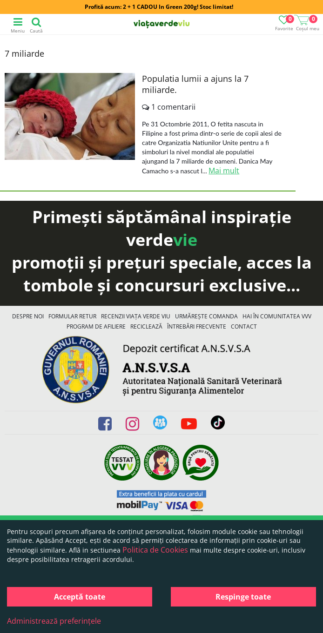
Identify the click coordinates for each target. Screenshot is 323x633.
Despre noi (28, 316)
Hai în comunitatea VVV (276, 316)
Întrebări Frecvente (196, 326)
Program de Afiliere (96, 326)
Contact (244, 326)
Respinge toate (243, 597)
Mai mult (224, 170)
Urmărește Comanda (206, 316)
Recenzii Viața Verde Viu (135, 316)
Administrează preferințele (54, 621)
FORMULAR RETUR (72, 316)
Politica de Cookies (155, 550)
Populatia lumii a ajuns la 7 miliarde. (195, 84)
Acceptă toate (79, 597)
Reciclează (146, 326)
